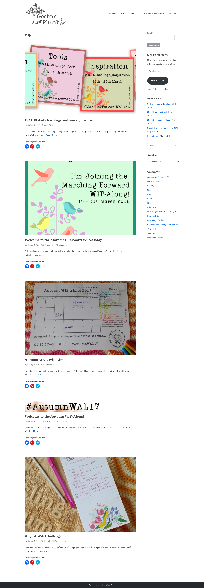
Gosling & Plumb (33, 125)
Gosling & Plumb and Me (130, 13)
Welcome (112, 13)
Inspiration (152, 136)
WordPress (110, 585)
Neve (91, 585)
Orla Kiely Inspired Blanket (159, 120)
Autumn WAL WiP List (44, 360)
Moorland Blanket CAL (157, 216)
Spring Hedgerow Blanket (158, 104)
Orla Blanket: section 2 (157, 112)
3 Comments (62, 541)
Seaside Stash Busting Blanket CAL (163, 128)
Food (149, 198)
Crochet (150, 190)
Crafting (150, 185)
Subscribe (158, 80)
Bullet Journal (153, 181)
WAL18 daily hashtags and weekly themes (59, 120)
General (150, 203)
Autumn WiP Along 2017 (158, 177)
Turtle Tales (152, 229)
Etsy (149, 194)
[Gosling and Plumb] (45, 13)
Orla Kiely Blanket (155, 220)
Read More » (51, 135)
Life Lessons (152, 207)
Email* (161, 36)
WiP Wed (151, 233)
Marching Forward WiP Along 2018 (162, 212)
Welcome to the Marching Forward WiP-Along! (63, 240)
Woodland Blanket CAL (157, 238)
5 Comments (62, 245)
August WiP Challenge (43, 536)
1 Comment (62, 421)
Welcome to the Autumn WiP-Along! (54, 416)
